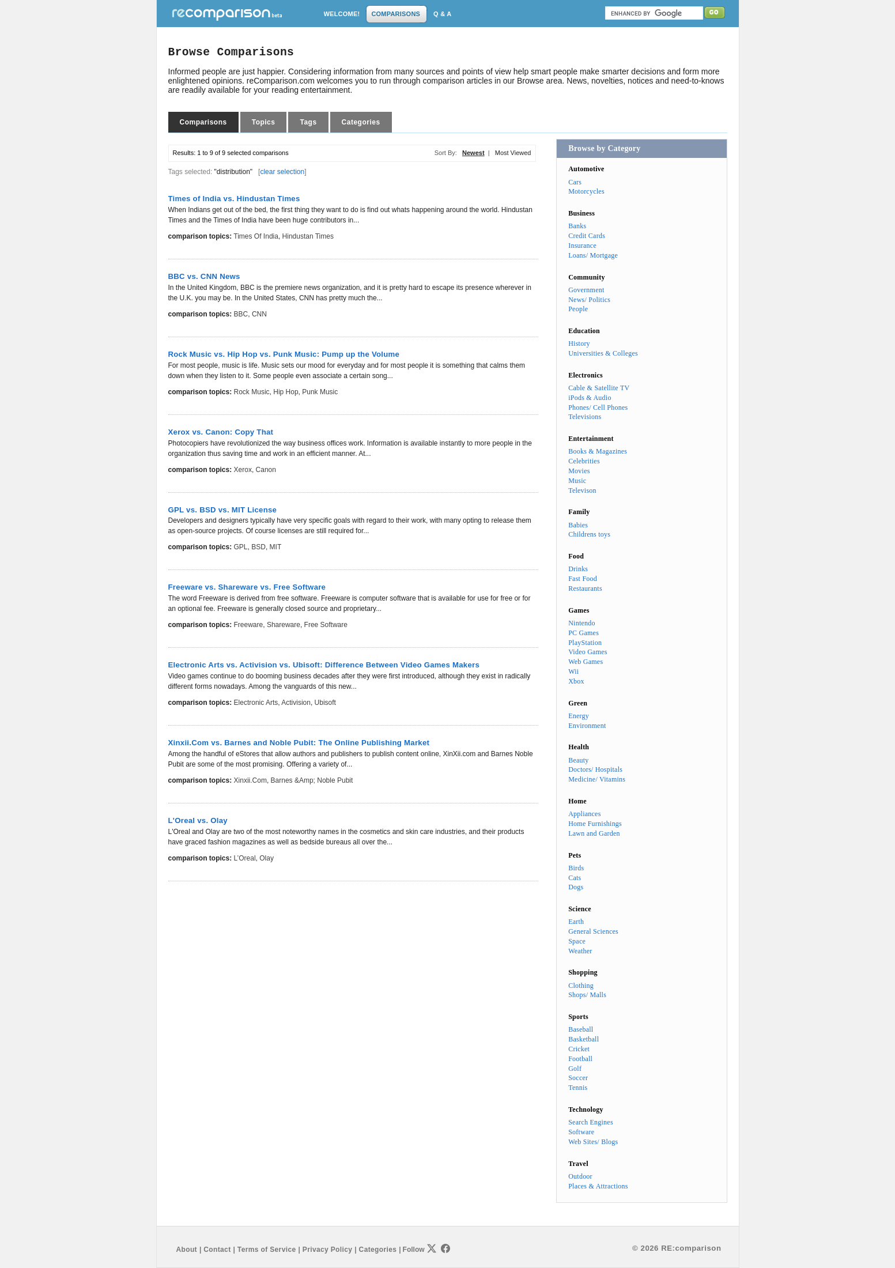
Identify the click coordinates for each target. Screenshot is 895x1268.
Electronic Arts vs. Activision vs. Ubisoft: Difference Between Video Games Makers (324, 665)
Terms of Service (266, 1250)
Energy (578, 716)
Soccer (578, 1078)
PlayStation (585, 643)
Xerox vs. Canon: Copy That (221, 432)
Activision (296, 703)
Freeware (248, 625)
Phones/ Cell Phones (598, 407)
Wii (573, 671)
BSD (258, 547)
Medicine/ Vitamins (596, 779)
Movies (579, 471)
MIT (276, 547)
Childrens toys (589, 534)
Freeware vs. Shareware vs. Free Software (247, 587)
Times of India (255, 236)
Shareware (283, 625)
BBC (241, 314)
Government (586, 290)
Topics (263, 122)
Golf (574, 1069)
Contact (217, 1250)
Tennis (577, 1088)
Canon (266, 470)
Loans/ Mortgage (593, 255)
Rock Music (252, 392)
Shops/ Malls (587, 995)
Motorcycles (586, 191)
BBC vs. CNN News (204, 276)
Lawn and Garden (594, 833)
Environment (587, 726)
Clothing (581, 986)
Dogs (575, 887)
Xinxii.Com (250, 780)
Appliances (584, 814)
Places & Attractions (598, 1186)
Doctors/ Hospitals (595, 769)
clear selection (282, 172)
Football (580, 1059)
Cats (574, 878)
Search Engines (590, 1122)
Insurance (582, 245)
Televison (582, 490)
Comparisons (203, 122)
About (186, 1250)
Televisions (584, 417)
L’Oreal (245, 858)
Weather (580, 951)
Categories (361, 122)
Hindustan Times (308, 236)
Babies (578, 525)
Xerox (243, 470)
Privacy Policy (327, 1250)
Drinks (578, 569)
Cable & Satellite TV (598, 388)
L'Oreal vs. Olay (198, 820)
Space (577, 941)
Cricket (579, 1049)
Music (577, 481)
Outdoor (580, 1176)
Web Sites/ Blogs (593, 1142)
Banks (577, 226)
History (579, 343)
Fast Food (582, 579)
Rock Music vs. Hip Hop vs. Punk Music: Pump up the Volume (284, 354)
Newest (473, 152)
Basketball (583, 1039)
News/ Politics (589, 300)
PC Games (583, 633)
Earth (576, 922)
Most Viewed (513, 152)
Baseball (580, 1029)
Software (581, 1132)
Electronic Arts (256, 703)
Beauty (578, 760)
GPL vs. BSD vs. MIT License (222, 509)
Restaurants (585, 588)
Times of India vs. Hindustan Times (234, 198)
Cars (574, 182)
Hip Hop (285, 392)
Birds (576, 868)
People (578, 309)
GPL (241, 547)
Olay (266, 858)
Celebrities (584, 461)
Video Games (587, 652)
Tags (308, 122)
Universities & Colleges (603, 353)
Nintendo (581, 623)
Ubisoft (325, 703)
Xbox (576, 681)
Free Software (326, 625)
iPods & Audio (589, 398)
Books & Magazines (597, 451)
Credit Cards (586, 236)
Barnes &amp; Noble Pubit (312, 780)
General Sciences (593, 931)
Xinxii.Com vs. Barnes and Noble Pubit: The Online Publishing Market (299, 742)
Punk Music (320, 392)
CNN (259, 314)
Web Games (585, 662)
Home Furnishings (595, 824)
